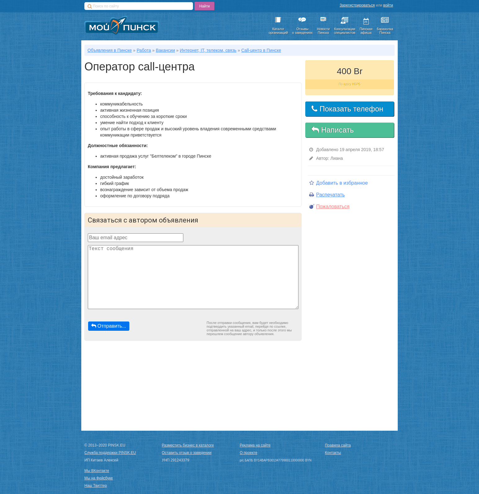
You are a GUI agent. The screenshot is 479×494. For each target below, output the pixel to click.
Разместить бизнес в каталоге (188, 445)
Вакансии (165, 50)
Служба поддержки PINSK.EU (110, 453)
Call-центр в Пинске (261, 50)
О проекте (248, 453)
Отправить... (108, 326)
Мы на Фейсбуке (98, 478)
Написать (332, 130)
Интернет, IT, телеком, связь (208, 50)
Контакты (333, 453)
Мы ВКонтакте (96, 471)
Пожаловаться (329, 206)
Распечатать (327, 194)
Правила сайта (338, 445)
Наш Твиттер (95, 485)
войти (388, 5)
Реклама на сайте (255, 445)
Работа (144, 50)
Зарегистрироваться (357, 5)
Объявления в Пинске (109, 50)
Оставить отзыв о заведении (187, 453)
